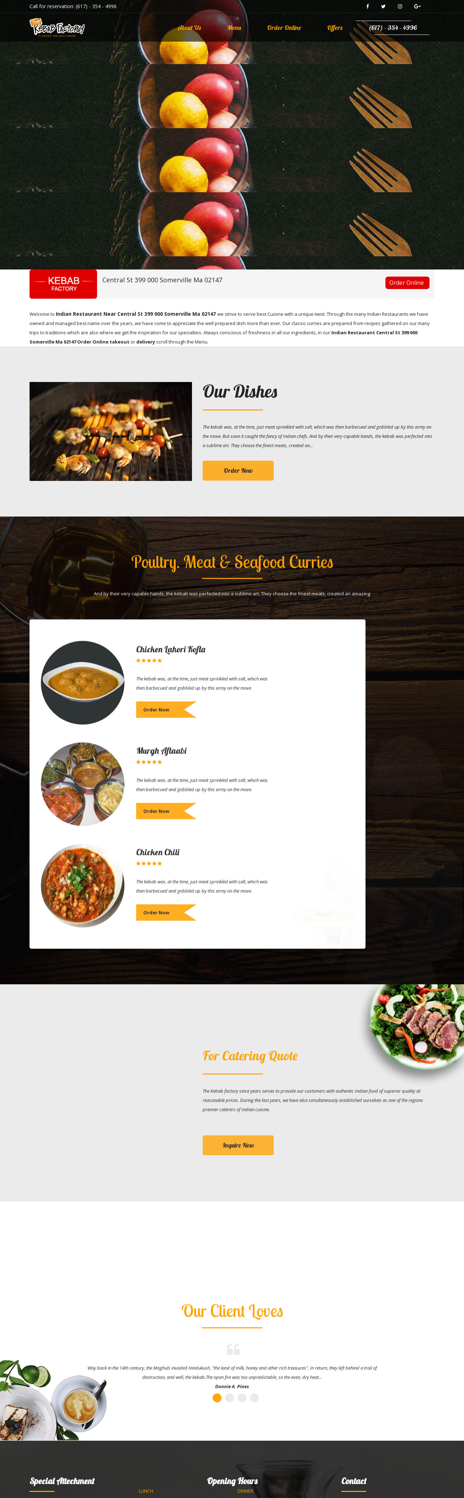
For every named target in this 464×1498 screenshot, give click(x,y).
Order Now (238, 470)
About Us (189, 27)
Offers (334, 27)
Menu (234, 27)
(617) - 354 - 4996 (96, 6)
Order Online (284, 27)
